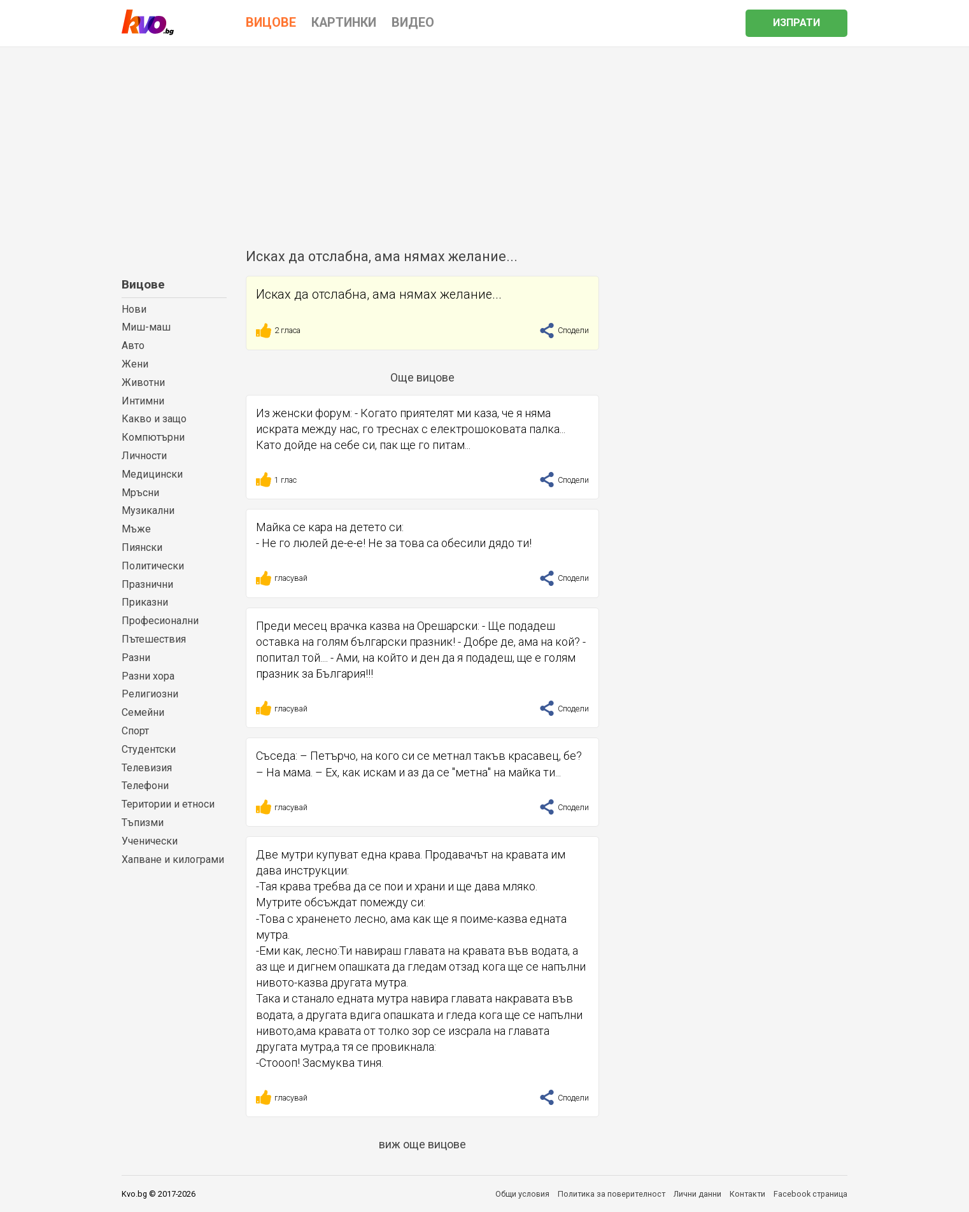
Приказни (145, 602)
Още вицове (422, 377)
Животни (143, 382)
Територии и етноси (168, 804)
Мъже (136, 529)
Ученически (150, 841)
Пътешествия (154, 639)
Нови (134, 309)
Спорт (135, 731)
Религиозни (150, 694)
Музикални (148, 510)
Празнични (147, 584)
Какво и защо (154, 419)
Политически (153, 566)
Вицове (143, 284)
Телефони (145, 786)
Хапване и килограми (173, 859)
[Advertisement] (484, 142)
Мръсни (140, 493)
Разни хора (148, 676)
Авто (133, 345)
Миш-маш (146, 327)
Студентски (149, 749)
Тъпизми (143, 822)
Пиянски (142, 547)
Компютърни (153, 437)
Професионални (160, 621)
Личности (144, 456)
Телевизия (147, 768)
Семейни (143, 712)
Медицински (152, 474)
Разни (136, 658)
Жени (135, 364)
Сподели (564, 330)
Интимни (143, 401)
